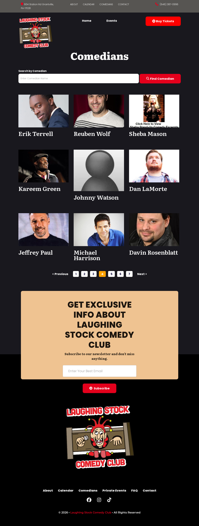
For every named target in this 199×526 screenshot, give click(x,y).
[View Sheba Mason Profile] (154, 111)
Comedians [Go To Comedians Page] (106, 4)
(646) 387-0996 (168, 4)
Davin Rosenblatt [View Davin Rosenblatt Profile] (153, 252)
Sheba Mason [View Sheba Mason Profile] (148, 133)
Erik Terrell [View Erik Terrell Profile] (35, 133)
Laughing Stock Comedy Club (90, 512)
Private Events (114, 490)
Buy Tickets (163, 21)
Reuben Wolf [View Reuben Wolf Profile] (92, 133)
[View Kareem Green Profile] (43, 166)
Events (111, 21)
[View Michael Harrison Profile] (99, 229)
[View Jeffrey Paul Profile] (43, 229)
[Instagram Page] (99, 500)
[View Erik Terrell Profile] (43, 111)
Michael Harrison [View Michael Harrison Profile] (87, 255)
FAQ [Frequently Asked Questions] (134, 490)
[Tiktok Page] (109, 500)
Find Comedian (160, 79)
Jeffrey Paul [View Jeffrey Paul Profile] (35, 252)
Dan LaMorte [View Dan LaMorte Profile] (148, 188)
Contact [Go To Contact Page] (123, 4)
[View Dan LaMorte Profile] (154, 166)
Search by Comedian (32, 71)
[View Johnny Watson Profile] (99, 170)
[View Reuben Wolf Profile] (99, 111)
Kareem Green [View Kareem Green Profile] (39, 188)
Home (86, 21)
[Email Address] (99, 371)
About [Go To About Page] (74, 4)
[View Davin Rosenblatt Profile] (154, 229)
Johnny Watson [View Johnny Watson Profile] (96, 197)
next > (142, 274)
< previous (60, 274)
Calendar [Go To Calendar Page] (88, 4)
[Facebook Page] (89, 500)
